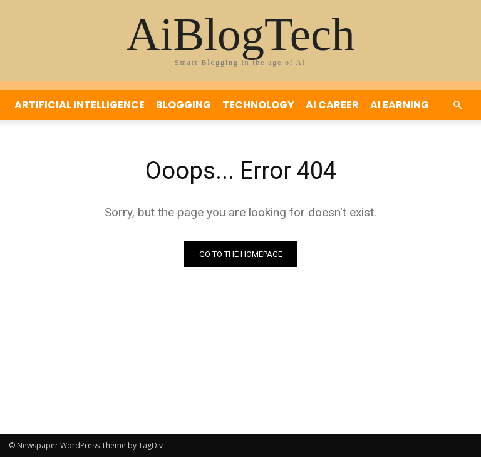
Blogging (183, 105)
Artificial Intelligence (79, 105)
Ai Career (332, 105)
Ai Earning (399, 105)
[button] (457, 105)
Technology (258, 105)
